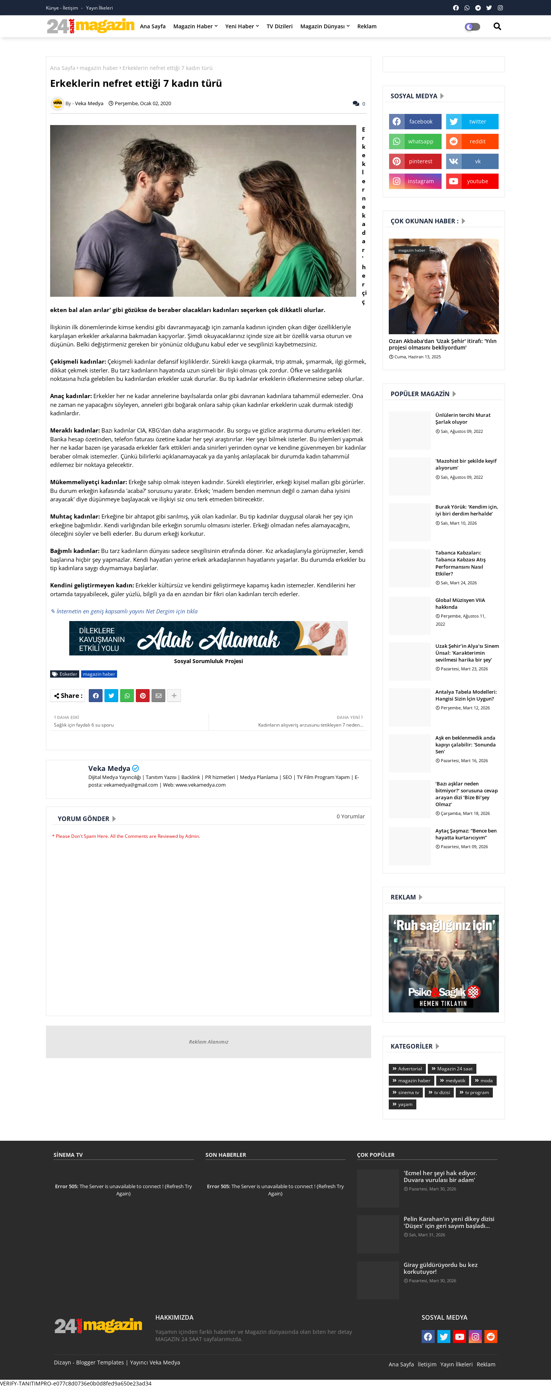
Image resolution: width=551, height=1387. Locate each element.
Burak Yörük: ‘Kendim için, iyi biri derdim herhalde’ (466, 510)
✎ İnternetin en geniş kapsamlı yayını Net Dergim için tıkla (123, 611)
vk (478, 161)
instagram (421, 181)
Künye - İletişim (62, 8)
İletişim (427, 1364)
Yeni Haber (239, 26)
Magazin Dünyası (322, 26)
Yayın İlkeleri (99, 8)
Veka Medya (109, 768)
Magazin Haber (193, 26)
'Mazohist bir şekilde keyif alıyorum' (466, 464)
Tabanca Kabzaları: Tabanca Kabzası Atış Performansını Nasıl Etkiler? (460, 563)
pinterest (420, 161)
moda (487, 1080)
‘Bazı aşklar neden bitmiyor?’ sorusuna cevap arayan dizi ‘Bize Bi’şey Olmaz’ (466, 794)
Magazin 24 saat (455, 1068)
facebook (420, 121)
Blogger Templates (100, 1362)
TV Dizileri (280, 26)
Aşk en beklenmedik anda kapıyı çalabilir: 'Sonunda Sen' (465, 744)
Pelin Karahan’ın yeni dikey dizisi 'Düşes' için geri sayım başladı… (449, 1222)
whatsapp (421, 141)
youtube (477, 181)
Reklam (367, 26)
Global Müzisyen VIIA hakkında (460, 603)
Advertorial (410, 1068)
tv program (477, 1092)
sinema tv (408, 1092)
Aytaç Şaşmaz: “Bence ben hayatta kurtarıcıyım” (466, 834)
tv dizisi (442, 1092)
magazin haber (99, 68)
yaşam (405, 1104)
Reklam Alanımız (208, 1041)
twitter (477, 121)
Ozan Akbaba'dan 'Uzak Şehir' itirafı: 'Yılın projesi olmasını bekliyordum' (443, 344)
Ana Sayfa (153, 26)
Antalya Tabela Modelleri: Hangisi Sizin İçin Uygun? (466, 695)
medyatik (455, 1080)
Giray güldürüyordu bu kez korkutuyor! (441, 1268)
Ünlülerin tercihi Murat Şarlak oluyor (463, 418)
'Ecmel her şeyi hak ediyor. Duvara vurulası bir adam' (440, 1176)
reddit (478, 141)
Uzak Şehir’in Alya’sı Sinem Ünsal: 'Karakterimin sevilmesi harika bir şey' (467, 652)
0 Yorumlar (351, 816)
